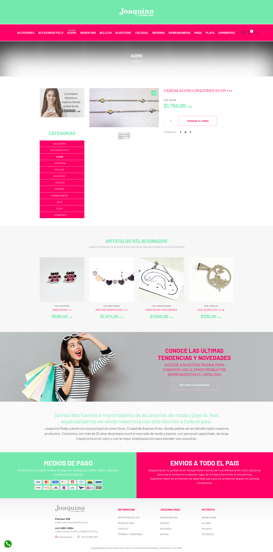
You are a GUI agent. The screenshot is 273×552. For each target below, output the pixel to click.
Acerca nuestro (169, 517)
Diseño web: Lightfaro (170, 548)
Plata (210, 32)
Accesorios (25, 32)
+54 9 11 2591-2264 (87, 536)
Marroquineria (179, 32)
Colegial (142, 32)
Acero (71, 32)
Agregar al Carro (198, 120)
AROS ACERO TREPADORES (161, 309)
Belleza (106, 32)
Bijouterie (123, 32)
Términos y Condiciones (130, 534)
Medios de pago (126, 523)
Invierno (158, 32)
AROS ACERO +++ (62, 309)
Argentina (88, 32)
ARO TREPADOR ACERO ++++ (111, 309)
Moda (198, 32)
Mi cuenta (207, 528)
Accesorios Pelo (50, 32)
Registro (165, 523)
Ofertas (164, 534)
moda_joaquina (63, 536)
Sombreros (226, 32)
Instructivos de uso (128, 517)
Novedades (166, 528)
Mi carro (206, 523)
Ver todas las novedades (194, 385)
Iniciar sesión (209, 517)
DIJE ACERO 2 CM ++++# (211, 309)
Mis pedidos (208, 534)
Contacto (123, 528)
